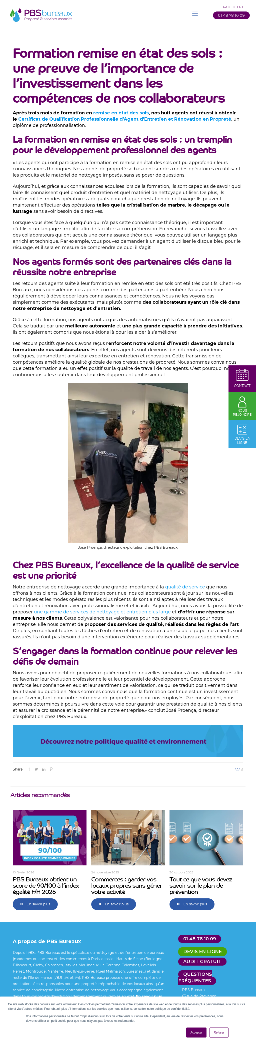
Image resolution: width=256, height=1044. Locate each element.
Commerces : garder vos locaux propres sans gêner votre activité (126, 885)
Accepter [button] (196, 1032)
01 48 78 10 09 (231, 15)
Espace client (231, 7)
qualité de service (185, 587)
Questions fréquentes (195, 978)
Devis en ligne (202, 951)
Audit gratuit (202, 961)
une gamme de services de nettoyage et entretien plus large (102, 612)
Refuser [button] (219, 1032)
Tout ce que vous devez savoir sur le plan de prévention (201, 885)
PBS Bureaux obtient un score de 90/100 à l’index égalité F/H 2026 (46, 885)
